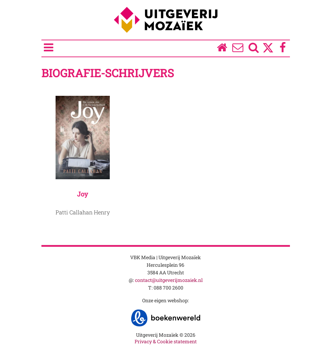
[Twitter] (268, 51)
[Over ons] (238, 49)
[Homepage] (222, 49)
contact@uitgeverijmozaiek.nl (169, 280)
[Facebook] (282, 49)
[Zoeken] (253, 49)
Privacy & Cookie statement (166, 341)
